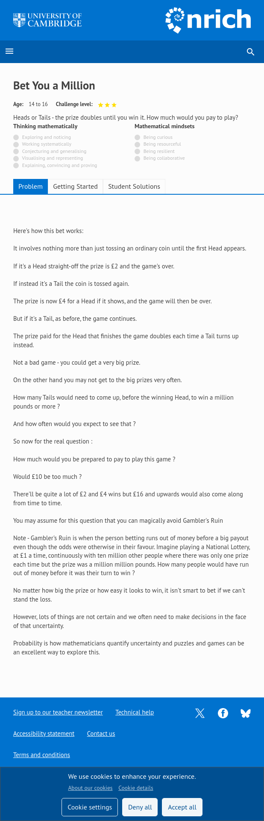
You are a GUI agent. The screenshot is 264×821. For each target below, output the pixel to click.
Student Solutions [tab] (134, 186)
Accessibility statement (43, 733)
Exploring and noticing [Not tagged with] (46, 137)
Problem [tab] (30, 186)
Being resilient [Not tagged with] (159, 151)
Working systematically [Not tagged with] (47, 144)
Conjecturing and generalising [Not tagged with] (54, 151)
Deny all (140, 807)
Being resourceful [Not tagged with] (162, 144)
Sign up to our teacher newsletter (58, 712)
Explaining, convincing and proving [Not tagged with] (59, 165)
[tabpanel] (132, 439)
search (251, 52)
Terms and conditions (41, 755)
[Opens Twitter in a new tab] (200, 713)
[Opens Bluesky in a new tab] (246, 713)
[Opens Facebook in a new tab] (223, 713)
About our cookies (90, 788)
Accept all (182, 807)
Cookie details (135, 788)
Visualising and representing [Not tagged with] (52, 158)
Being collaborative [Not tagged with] (164, 158)
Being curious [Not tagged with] (158, 137)
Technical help (134, 712)
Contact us (101, 733)
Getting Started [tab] (75, 186)
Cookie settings (89, 807)
